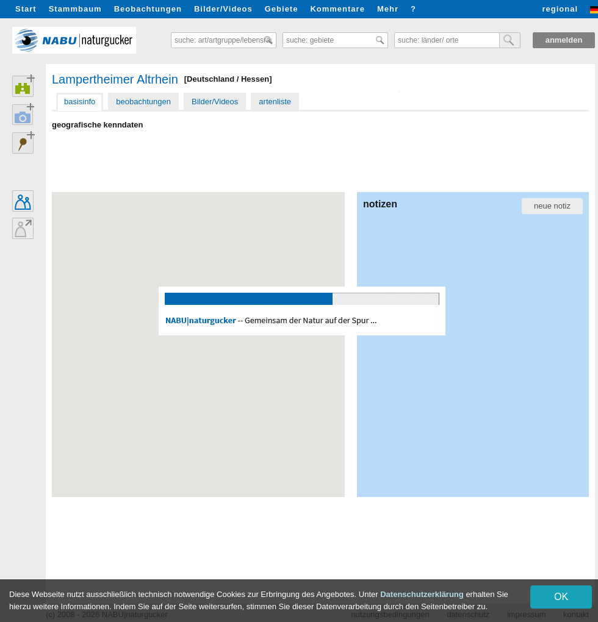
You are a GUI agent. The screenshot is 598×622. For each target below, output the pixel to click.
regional (560, 8)
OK (561, 597)
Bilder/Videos (223, 8)
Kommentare (337, 8)
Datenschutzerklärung (422, 594)
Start (26, 8)
